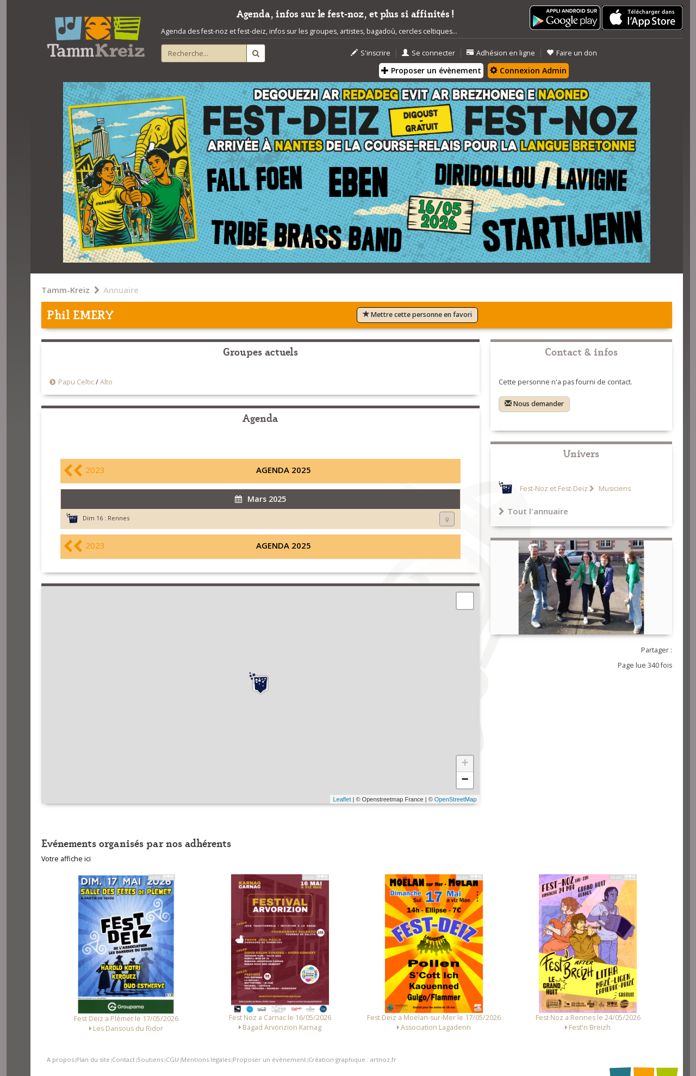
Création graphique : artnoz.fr (352, 1059)
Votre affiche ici (66, 858)
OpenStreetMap (455, 799)
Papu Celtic (76, 382)
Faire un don (571, 53)
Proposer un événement (269, 1059)
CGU (172, 1059)
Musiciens (614, 488)
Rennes (118, 518)
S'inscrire (370, 53)
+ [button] (464, 764)
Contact (123, 1059)
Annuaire (121, 289)
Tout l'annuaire (533, 511)
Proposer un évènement (431, 70)
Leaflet (342, 799)
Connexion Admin (528, 70)
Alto (106, 382)
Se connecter (428, 53)
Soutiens (150, 1059)
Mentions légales (206, 1059)
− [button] (464, 780)
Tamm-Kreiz (65, 289)
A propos (60, 1059)
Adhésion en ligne (501, 53)
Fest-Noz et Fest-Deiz (554, 488)
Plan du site (93, 1059)
